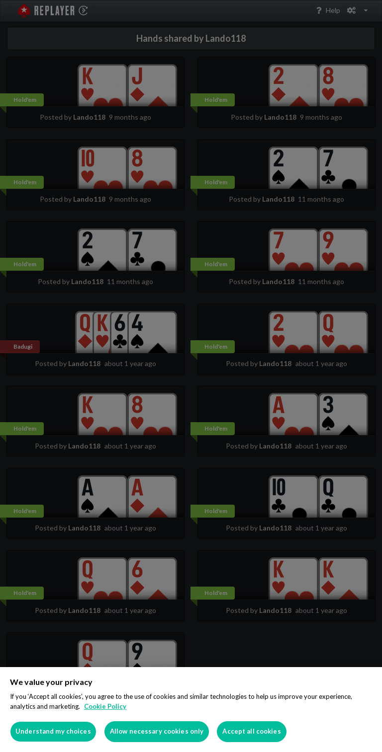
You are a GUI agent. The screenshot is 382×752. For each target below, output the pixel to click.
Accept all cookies (251, 731)
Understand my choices (53, 731)
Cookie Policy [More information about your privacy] (105, 706)
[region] (191, 709)
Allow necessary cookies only (157, 731)
